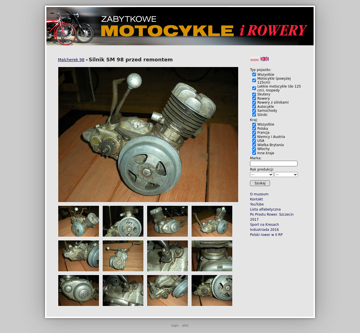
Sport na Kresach (264, 225)
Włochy (263, 149)
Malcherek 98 (71, 59)
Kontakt (256, 199)
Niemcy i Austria (271, 137)
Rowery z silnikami (273, 102)
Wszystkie (265, 75)
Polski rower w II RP (266, 235)
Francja (263, 133)
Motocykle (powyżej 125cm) (274, 80)
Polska (262, 129)
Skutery (263, 94)
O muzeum (259, 194)
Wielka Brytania (270, 145)
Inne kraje (265, 153)
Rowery (263, 98)
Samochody (267, 111)
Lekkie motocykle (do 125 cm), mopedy (279, 88)
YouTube (257, 204)
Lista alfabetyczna (265, 209)
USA (260, 141)
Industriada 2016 (264, 230)
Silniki (262, 115)
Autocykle (265, 107)
